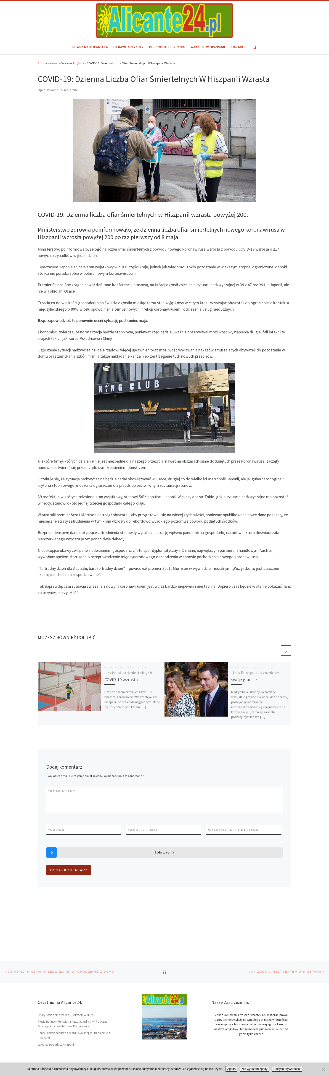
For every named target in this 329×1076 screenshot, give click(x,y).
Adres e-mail (144, 830)
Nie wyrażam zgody (254, 1069)
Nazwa (56, 830)
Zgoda (231, 1069)
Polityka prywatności (286, 1069)
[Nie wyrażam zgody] (323, 1069)
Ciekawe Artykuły (72, 63)
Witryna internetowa (233, 830)
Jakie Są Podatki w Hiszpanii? (57, 994)
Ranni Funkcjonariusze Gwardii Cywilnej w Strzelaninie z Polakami (74, 985)
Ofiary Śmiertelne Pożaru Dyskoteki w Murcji (66, 964)
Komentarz (62, 791)
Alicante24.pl (59, 1018)
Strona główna (48, 63)
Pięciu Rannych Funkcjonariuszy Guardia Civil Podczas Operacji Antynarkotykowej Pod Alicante (72, 973)
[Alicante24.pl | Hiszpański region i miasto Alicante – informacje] (164, 20)
